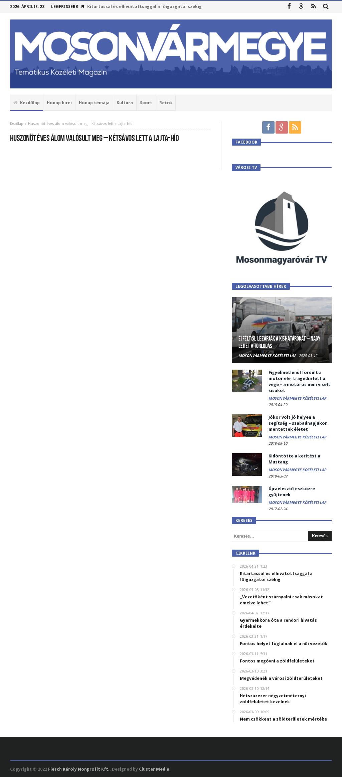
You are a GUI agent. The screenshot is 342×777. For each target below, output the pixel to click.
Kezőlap (16, 124)
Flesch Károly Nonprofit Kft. (79, 769)
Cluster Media (154, 769)
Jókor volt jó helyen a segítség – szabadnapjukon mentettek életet (298, 423)
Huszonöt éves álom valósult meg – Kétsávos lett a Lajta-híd (80, 124)
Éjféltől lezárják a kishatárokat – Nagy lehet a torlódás (279, 342)
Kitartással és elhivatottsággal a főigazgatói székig (144, 6)
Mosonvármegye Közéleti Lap (267, 356)
